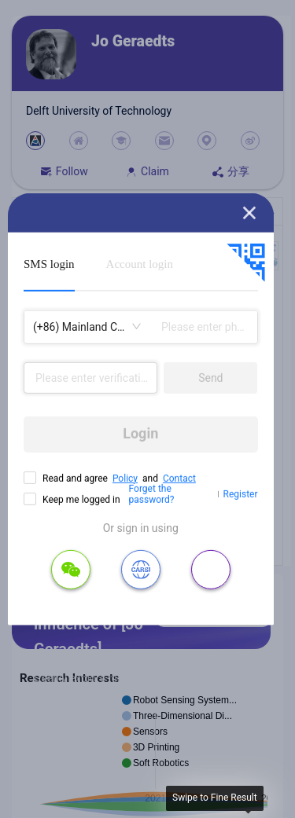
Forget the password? (152, 494)
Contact (179, 477)
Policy (125, 477)
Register (240, 494)
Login (140, 433)
